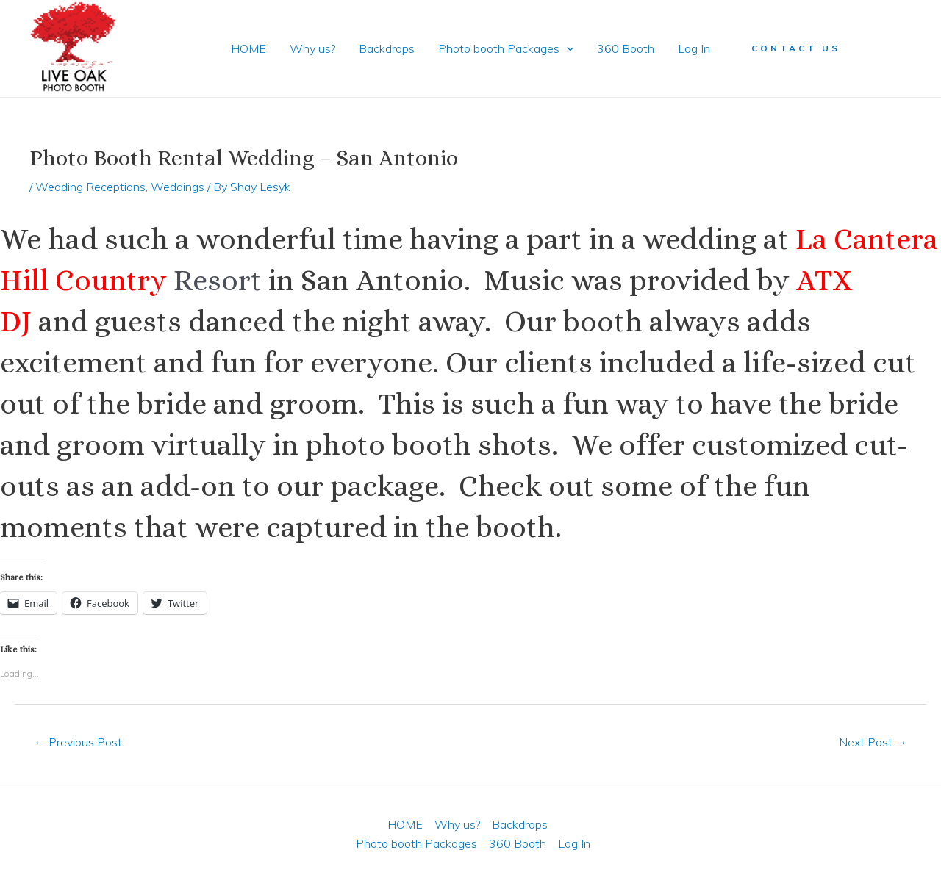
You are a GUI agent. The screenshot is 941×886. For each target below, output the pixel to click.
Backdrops (387, 48)
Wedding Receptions (90, 186)
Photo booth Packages (506, 48)
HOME (248, 48)
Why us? (312, 48)
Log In (694, 48)
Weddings (177, 186)
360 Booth (625, 48)
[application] (566, 48)
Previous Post (78, 742)
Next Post (873, 742)
